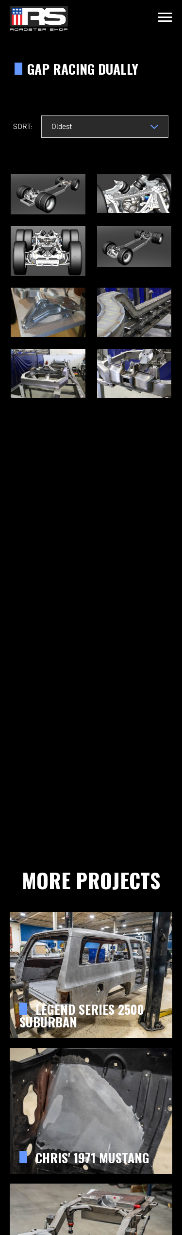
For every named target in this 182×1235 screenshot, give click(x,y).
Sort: (22, 126)
